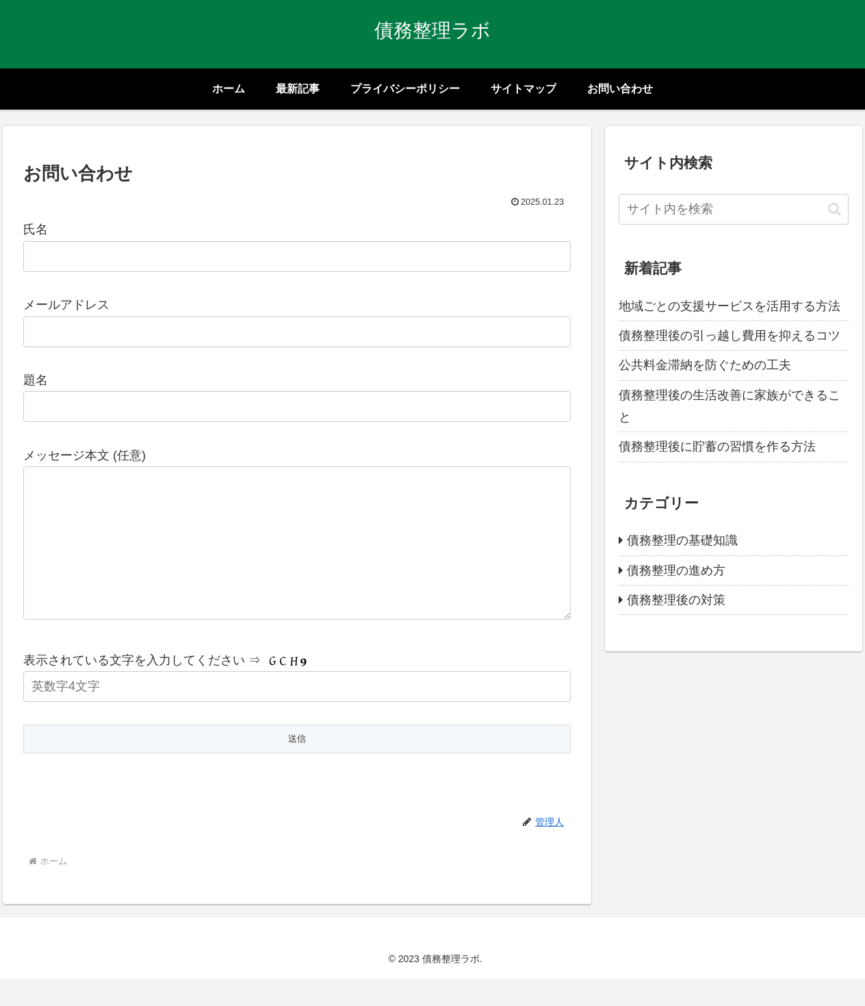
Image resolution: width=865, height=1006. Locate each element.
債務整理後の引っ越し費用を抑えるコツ (729, 335)
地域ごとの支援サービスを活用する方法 (729, 306)
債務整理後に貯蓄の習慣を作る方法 (717, 446)
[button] (835, 209)
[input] (734, 209)
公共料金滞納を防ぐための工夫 (705, 365)
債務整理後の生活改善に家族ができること (729, 406)
